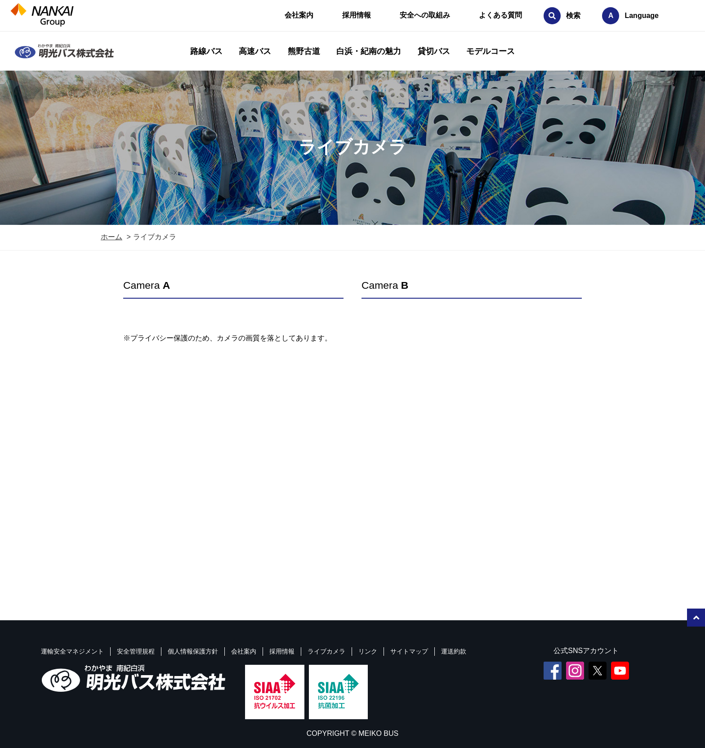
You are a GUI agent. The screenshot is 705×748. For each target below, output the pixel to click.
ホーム (111, 237)
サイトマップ (409, 651)
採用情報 (356, 15)
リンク (367, 651)
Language (642, 15)
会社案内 (299, 15)
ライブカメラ (326, 651)
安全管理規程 (136, 651)
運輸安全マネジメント (72, 651)
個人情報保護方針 (193, 651)
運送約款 (453, 651)
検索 (573, 15)
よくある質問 (500, 15)
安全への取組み (425, 15)
